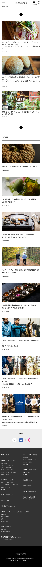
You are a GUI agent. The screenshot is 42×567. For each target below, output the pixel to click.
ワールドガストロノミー (29, 459)
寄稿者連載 (4, 463)
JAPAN (3, 489)
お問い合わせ (4, 521)
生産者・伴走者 (5, 474)
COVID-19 (25, 464)
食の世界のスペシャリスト (8, 470)
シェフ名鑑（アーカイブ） (8, 467)
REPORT (25, 474)
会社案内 (3, 514)
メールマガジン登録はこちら (8, 539)
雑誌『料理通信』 (5, 516)
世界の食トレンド (5, 487)
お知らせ (3, 519)
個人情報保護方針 (5, 531)
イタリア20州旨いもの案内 (8, 482)
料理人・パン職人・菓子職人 (8, 472)
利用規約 (3, 529)
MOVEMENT (26, 457)
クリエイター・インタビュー (8, 465)
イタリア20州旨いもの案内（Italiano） (11, 484)
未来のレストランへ (28, 462)
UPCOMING (26, 472)
